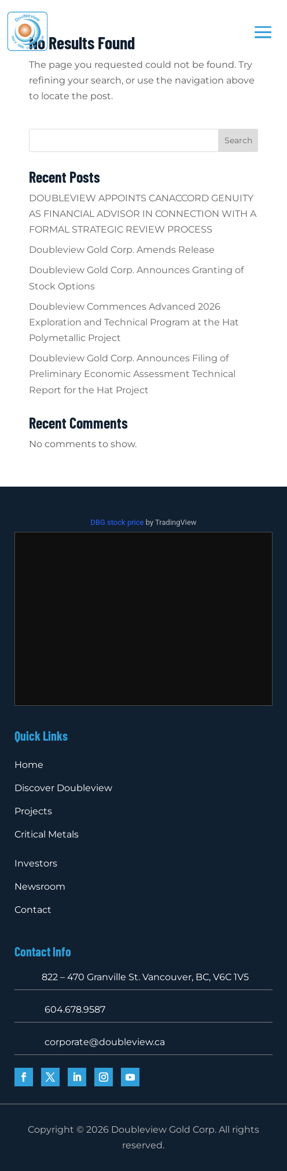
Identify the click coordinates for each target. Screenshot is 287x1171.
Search (238, 140)
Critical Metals (46, 834)
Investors (35, 863)
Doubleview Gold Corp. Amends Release (122, 249)
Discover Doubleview (63, 787)
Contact (32, 909)
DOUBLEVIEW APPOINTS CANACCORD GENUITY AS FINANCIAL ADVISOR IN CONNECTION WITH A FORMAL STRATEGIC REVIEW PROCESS (142, 214)
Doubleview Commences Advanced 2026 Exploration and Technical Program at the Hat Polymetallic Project (134, 322)
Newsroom (39, 886)
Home (28, 764)
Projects (33, 811)
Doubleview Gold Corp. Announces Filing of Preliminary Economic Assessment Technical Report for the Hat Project (132, 374)
